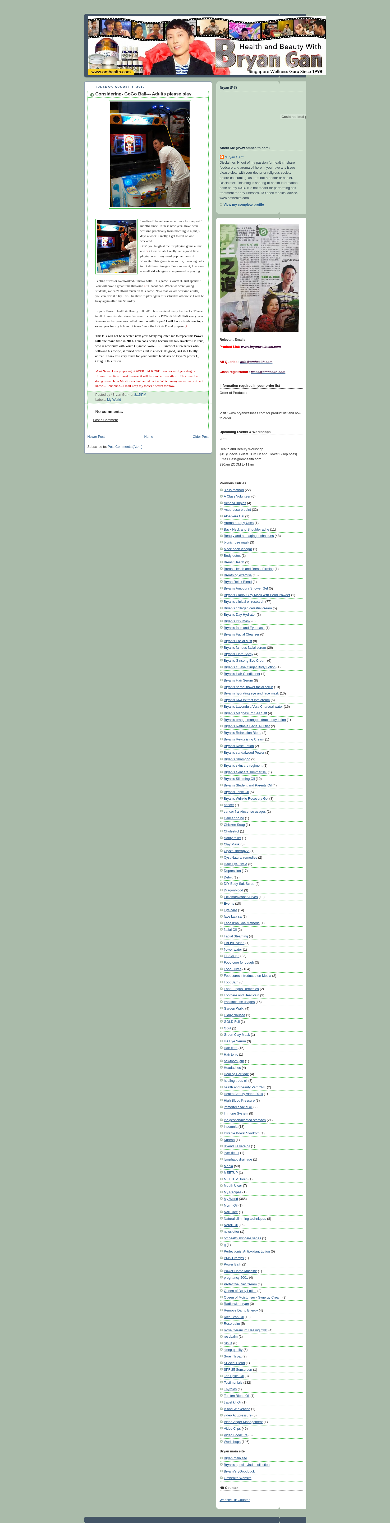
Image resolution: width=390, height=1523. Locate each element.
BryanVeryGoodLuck (239, 1471)
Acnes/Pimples (235, 503)
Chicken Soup (234, 825)
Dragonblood (233, 890)
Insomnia (231, 1127)
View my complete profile (244, 204)
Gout (227, 1028)
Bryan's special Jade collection (247, 1465)
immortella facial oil (238, 1107)
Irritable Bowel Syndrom (242, 1133)
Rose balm (232, 1324)
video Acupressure (238, 1415)
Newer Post (96, 437)
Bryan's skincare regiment (243, 765)
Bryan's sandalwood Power (244, 752)
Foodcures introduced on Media (247, 976)
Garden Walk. (234, 1008)
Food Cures (233, 969)
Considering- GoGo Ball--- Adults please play (143, 93)
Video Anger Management (243, 1422)
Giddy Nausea (234, 1015)
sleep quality (233, 1350)
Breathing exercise (238, 575)
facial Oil (230, 930)
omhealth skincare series (242, 1238)
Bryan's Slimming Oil (239, 779)
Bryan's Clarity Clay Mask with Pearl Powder (257, 595)
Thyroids (230, 1389)
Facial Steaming (236, 936)
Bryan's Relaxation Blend (242, 733)
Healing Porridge (236, 1074)
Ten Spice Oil (234, 1376)
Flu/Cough (232, 956)
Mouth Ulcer (233, 1186)
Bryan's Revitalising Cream (244, 739)
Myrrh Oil (231, 1205)
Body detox (232, 556)
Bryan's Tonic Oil (236, 792)
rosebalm (231, 1336)
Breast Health (234, 562)
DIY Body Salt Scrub (239, 884)
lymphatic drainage (238, 1159)
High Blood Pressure (239, 1100)
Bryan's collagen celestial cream (248, 608)
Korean (229, 1140)
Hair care (231, 1048)
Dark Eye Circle (235, 864)
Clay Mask (232, 844)
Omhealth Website (238, 1478)
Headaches (232, 1068)
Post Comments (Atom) (125, 447)
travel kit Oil (233, 1402)
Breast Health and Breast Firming (249, 569)
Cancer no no (234, 818)
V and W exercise (237, 1409)
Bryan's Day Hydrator (240, 614)
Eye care (230, 910)
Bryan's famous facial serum (245, 648)
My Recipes (233, 1192)
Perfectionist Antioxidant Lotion (247, 1251)
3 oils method (234, 490)
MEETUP (231, 1173)
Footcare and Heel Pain (241, 995)
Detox (228, 877)
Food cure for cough (239, 962)
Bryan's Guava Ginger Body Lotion (250, 667)
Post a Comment (105, 420)
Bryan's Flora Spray (238, 654)
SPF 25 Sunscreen (238, 1370)
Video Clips (232, 1428)
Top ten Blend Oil (237, 1396)
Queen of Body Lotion (240, 1291)
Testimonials (233, 1382)
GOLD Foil (232, 1022)
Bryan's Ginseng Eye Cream (245, 660)
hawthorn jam (234, 1061)
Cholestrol (231, 831)
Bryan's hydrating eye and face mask (251, 693)
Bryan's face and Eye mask (244, 628)
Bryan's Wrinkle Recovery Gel (246, 798)
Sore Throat (233, 1356)
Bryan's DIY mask (237, 621)
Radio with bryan (236, 1304)
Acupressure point (237, 510)
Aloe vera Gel (234, 516)
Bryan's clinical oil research (244, 602)
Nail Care (231, 1212)
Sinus (228, 1343)
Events (229, 903)
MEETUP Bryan (236, 1179)
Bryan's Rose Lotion (239, 746)
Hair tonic (231, 1054)
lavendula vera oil (237, 1146)
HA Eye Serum (235, 1041)
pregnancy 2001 (236, 1278)
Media (228, 1166)
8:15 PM (140, 395)
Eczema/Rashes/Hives (241, 897)
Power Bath (232, 1264)
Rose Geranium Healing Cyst (246, 1330)
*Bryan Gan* (234, 157)
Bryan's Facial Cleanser (241, 634)
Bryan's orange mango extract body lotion (255, 720)
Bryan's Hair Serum (238, 680)
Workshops (232, 1442)
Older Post (201, 437)
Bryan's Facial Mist (238, 641)
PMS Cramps (234, 1258)
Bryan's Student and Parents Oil (248, 785)
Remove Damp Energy (241, 1310)
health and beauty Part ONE (245, 1087)
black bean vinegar (238, 549)
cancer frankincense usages (245, 811)
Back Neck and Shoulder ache (246, 529)
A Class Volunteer (237, 496)
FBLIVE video (234, 943)
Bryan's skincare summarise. (245, 772)
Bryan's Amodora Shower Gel (246, 588)
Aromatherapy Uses (239, 523)
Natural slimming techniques (245, 1219)
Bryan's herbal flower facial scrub (248, 687)
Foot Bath (231, 982)
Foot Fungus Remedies (241, 989)
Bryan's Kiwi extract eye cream (247, 700)
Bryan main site (235, 1458)
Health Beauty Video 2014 (243, 1094)
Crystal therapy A (237, 851)
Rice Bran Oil (234, 1317)
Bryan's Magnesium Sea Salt (245, 713)
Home (148, 437)
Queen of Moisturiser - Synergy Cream (253, 1297)
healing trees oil (235, 1081)
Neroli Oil (231, 1225)
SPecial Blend (234, 1363)
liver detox (231, 1153)
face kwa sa (233, 916)
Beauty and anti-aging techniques (249, 536)
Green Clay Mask (237, 1035)
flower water (233, 949)
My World (114, 400)
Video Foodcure (236, 1435)
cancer (229, 805)
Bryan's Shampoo (237, 759)
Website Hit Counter (235, 1500)
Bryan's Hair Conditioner (242, 674)
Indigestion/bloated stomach (245, 1120)
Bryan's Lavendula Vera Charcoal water (253, 706)
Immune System (236, 1113)
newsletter (231, 1232)
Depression (232, 871)
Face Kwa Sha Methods (242, 923)
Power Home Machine (240, 1271)
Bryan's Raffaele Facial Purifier (247, 726)
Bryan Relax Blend (238, 582)
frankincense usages (239, 1002)
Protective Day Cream (240, 1284)
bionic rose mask (236, 542)
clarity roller (232, 838)
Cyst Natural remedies (240, 857)
